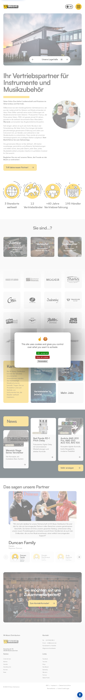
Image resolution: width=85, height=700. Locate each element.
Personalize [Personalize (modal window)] (42, 361)
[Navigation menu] (78, 7)
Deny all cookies (42, 357)
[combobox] (69, 7)
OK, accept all (42, 353)
